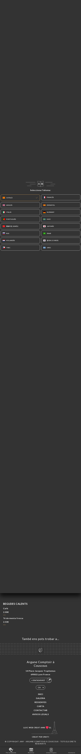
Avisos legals (40, 714)
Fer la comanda (11, 750)
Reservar (31, 750)
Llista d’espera (51, 750)
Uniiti (46, 737)
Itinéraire (71, 750)
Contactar (40, 710)
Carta (40, 706)
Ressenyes (40, 702)
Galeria (40, 698)
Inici (40, 694)
